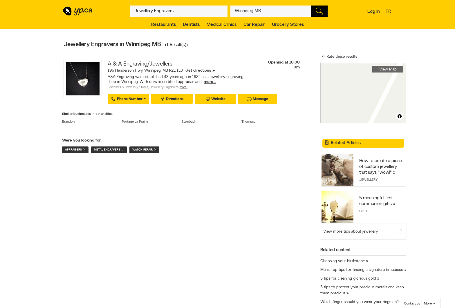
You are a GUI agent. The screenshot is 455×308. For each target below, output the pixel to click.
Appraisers (75, 149)
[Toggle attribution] (399, 116)
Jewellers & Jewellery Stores (128, 87)
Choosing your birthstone (342, 261)
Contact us (412, 303)
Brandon (68, 122)
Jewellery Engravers (164, 87)
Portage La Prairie (135, 122)
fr (389, 11)
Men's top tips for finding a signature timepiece (361, 270)
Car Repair (254, 24)
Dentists (191, 24)
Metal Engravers (109, 149)
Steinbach (189, 122)
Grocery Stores (288, 24)
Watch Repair (144, 149)
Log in (373, 11)
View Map (388, 69)
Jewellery (368, 180)
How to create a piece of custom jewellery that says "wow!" (380, 167)
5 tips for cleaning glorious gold (348, 278)
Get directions (198, 70)
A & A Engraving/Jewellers (140, 64)
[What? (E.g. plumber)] (179, 11)
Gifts (363, 211)
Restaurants (163, 24)
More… (183, 87)
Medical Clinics (221, 24)
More (428, 303)
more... (210, 82)
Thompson (249, 122)
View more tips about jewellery (350, 231)
